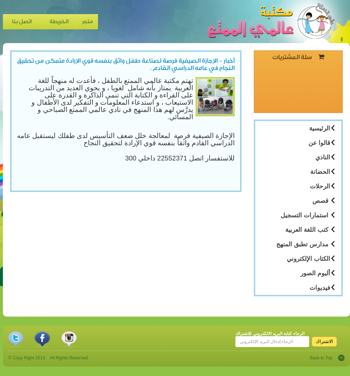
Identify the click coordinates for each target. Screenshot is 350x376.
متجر (87, 21)
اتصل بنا (22, 21)
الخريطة (59, 21)
